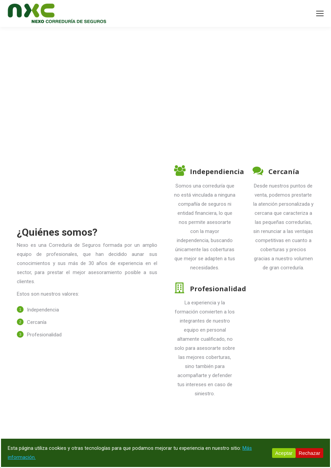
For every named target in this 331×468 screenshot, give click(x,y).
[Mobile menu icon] (320, 13)
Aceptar (284, 453)
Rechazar (309, 453)
